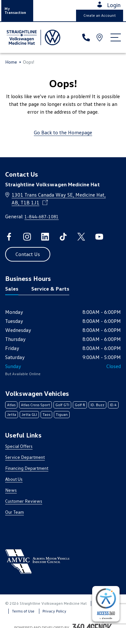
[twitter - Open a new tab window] (81, 237)
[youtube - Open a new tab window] (99, 237)
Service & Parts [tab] (50, 288)
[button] (17, 10)
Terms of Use (23, 611)
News (11, 490)
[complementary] (106, 604)
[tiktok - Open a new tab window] (63, 237)
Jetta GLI (29, 414)
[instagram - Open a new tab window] (27, 237)
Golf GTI (62, 404)
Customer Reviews (23, 501)
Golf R (80, 404)
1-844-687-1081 (41, 216)
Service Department (25, 457)
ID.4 (113, 404)
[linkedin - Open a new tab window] (45, 237)
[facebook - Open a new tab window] (9, 237)
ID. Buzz (97, 404)
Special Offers (19, 446)
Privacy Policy (54, 611)
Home (11, 62)
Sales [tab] (11, 288)
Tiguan (62, 414)
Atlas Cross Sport (35, 404)
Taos (46, 414)
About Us (14, 479)
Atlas (11, 404)
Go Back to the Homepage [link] (63, 132)
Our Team (14, 512)
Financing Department (26, 468)
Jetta (11, 414)
